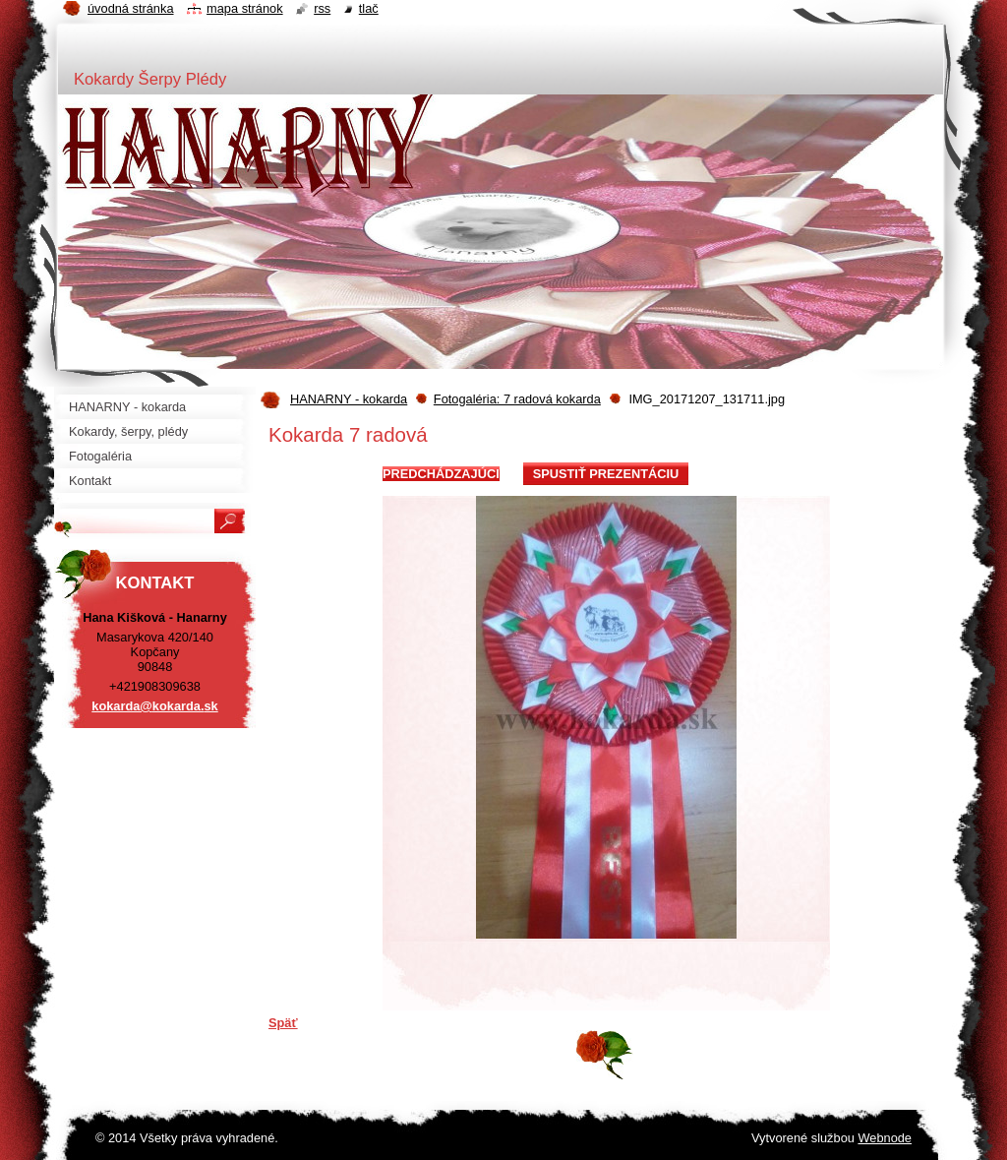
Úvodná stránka (131, 8)
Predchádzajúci (441, 473)
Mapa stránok (245, 8)
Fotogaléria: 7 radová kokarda (517, 399)
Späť (283, 1022)
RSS (322, 8)
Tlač (369, 8)
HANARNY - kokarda (348, 399)
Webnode (885, 1137)
